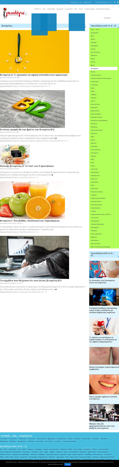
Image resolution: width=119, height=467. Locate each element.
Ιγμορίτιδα (94, 133)
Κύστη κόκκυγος (95, 149)
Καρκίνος (93, 143)
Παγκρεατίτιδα (95, 175)
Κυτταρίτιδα (94, 153)
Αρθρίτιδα (94, 55)
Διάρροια (93, 98)
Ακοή (92, 36)
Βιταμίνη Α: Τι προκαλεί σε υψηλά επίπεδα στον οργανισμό (33, 74)
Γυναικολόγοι (11, 439)
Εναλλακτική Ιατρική (103, 9)
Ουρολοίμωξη (95, 172)
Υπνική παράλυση (96, 234)
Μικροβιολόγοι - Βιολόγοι (64, 439)
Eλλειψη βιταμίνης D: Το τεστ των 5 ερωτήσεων (27, 166)
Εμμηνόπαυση (95, 110)
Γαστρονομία (89, 9)
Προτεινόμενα (25, 86)
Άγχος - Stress (95, 29)
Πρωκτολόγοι (39, 441)
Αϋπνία (93, 62)
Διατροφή (50, 9)
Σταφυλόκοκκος (95, 208)
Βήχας (93, 65)
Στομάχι (93, 211)
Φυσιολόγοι (48, 441)
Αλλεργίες (94, 42)
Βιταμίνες (15, 86)
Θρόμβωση (94, 127)
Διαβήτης (93, 94)
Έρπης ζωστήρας (96, 114)
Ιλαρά (92, 136)
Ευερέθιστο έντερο (96, 117)
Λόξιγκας (93, 156)
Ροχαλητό (94, 195)
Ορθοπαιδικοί (85, 439)
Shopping (107, 18)
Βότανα (93, 72)
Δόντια (93, 101)
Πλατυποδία (94, 188)
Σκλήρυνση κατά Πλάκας (98, 198)
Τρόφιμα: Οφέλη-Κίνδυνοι (38, 141)
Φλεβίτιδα (94, 237)
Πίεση (92, 185)
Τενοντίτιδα (94, 217)
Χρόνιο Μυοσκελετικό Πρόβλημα (100, 247)
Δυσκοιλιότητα (95, 104)
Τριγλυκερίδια (95, 221)
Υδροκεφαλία (95, 227)
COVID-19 (37, 9)
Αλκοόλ (93, 39)
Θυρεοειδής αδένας (97, 130)
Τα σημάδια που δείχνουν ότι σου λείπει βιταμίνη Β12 (30, 280)
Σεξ (75, 9)
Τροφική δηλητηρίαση (97, 224)
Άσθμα (93, 58)
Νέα (44, 9)
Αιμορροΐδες (94, 32)
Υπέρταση (94, 230)
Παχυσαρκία (94, 182)
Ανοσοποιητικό (95, 52)
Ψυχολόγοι (56, 441)
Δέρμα (93, 91)
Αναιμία (93, 49)
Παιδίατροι (29, 441)
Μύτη (92, 162)
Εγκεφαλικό (94, 107)
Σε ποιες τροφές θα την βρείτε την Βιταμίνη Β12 (27, 129)
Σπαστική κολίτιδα (96, 204)
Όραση (93, 166)
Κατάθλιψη (94, 146)
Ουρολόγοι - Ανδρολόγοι (99, 439)
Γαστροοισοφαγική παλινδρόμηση (101, 78)
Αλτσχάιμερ (94, 45)
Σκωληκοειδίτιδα (96, 201)
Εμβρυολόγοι (50, 439)
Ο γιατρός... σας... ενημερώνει (81, 2)
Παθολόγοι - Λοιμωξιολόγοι (16, 441)
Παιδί (81, 9)
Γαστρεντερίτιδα (96, 75)
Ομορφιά (59, 9)
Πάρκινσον (94, 179)
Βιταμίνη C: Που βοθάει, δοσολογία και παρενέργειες (30, 220)
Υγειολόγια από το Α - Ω (103, 2)
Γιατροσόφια (95, 81)
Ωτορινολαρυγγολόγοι (68, 441)
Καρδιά (93, 140)
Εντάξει (68, 464)
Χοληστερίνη (95, 240)
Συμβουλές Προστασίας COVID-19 (101, 214)
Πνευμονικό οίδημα (97, 192)
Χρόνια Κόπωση (95, 243)
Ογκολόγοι (76, 439)
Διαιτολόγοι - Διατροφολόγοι (35, 439)
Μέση (92, 159)
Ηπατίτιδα (94, 123)
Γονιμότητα (69, 9)
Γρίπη (92, 88)
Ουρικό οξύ (94, 169)
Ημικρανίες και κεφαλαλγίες (99, 120)
